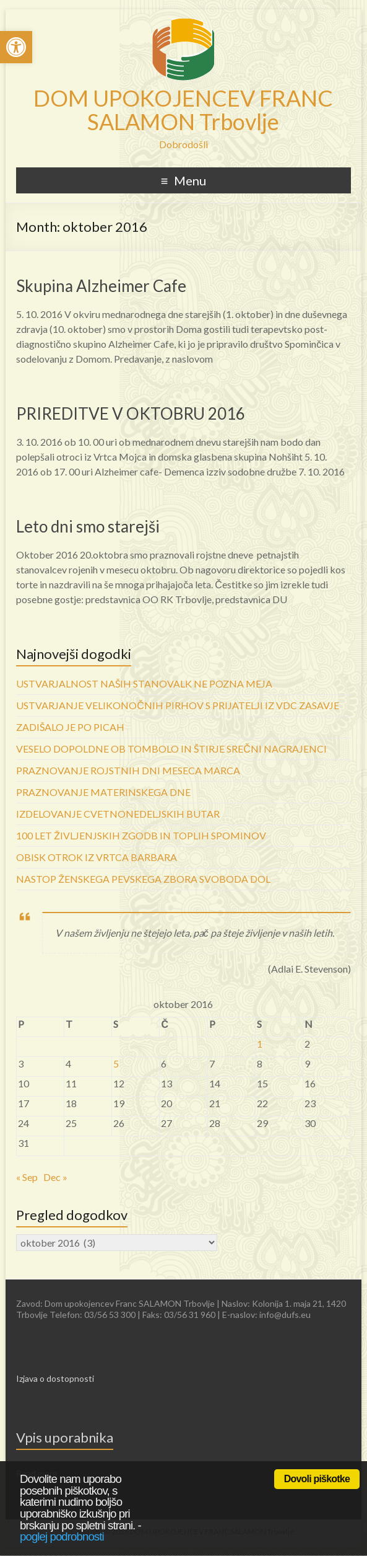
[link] (16, 47)
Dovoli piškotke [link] (317, 1479)
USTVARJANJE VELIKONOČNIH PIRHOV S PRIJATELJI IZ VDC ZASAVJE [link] (177, 705)
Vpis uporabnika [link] (64, 1437)
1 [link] (259, 1044)
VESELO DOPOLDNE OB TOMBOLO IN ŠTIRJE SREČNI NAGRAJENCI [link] (171, 748)
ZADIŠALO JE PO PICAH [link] (70, 727)
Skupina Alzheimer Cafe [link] (101, 286)
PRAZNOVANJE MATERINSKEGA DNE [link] (103, 792)
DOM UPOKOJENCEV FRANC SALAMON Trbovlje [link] (183, 109)
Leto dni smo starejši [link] (88, 526)
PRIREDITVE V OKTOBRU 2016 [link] (130, 413)
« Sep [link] (27, 1177)
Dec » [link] (55, 1177)
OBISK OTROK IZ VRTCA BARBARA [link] (96, 857)
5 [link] (116, 1063)
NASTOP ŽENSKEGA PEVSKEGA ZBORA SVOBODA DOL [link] (143, 879)
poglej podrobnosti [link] (62, 1536)
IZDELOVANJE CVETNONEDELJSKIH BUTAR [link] (118, 814)
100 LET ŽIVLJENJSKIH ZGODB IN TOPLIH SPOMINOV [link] (141, 835)
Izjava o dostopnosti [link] (55, 1378)
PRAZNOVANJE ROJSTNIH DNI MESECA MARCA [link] (128, 770)
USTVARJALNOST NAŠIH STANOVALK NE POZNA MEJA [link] (144, 683)
